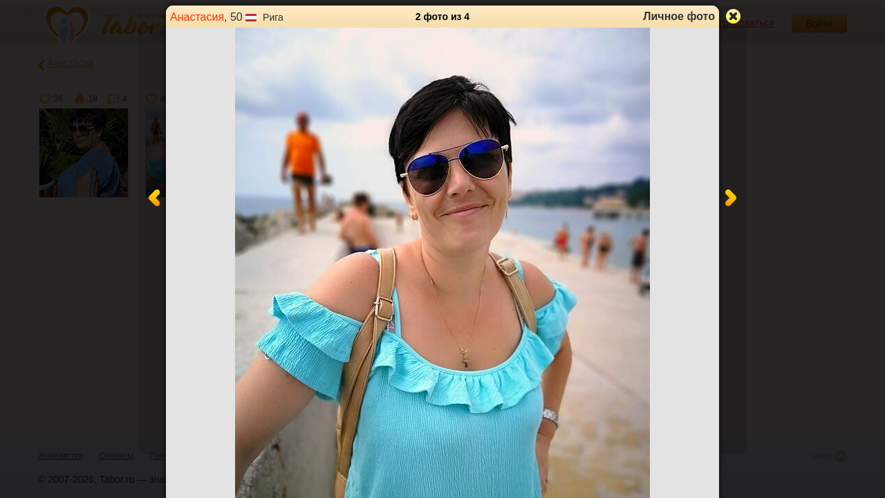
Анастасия (197, 17)
